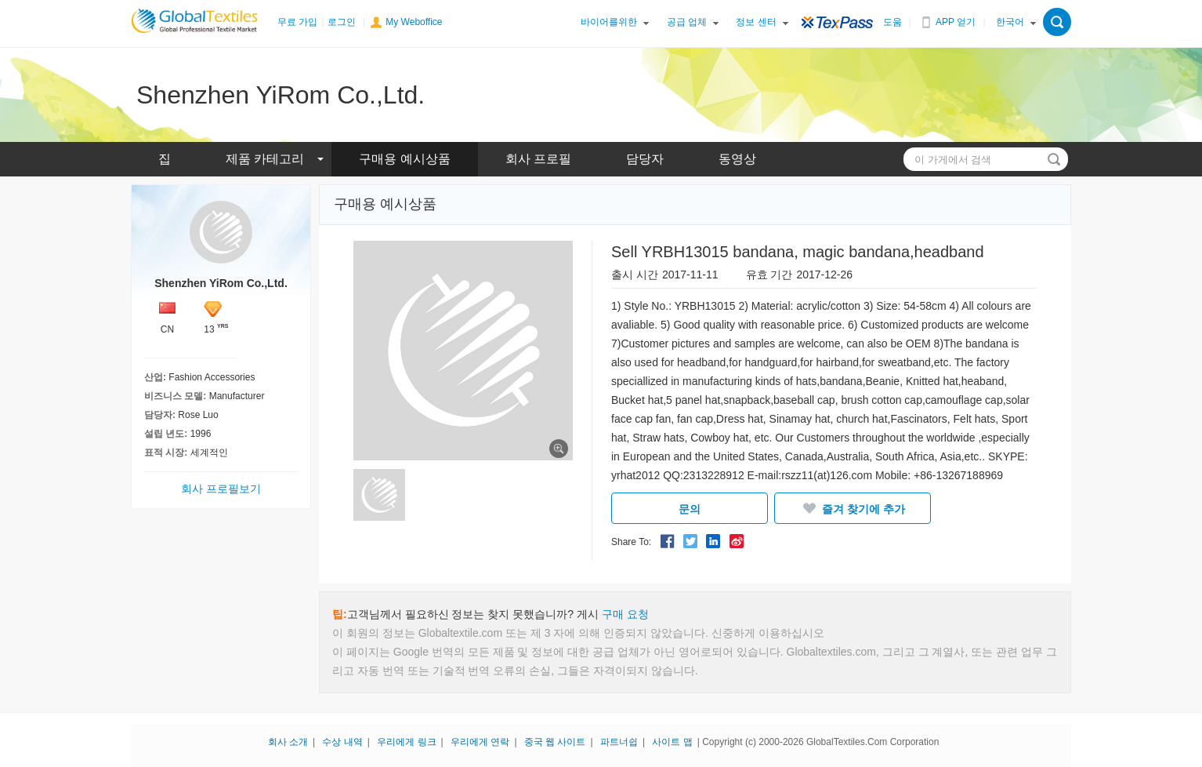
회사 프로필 (538, 158)
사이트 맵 (672, 741)
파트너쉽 (619, 741)
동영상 (737, 158)
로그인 (342, 21)
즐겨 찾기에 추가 (852, 508)
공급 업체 (687, 21)
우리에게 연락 (480, 741)
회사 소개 (288, 741)
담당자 (645, 158)
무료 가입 (297, 21)
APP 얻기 (956, 21)
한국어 (1010, 21)
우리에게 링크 (406, 741)
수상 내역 (342, 741)
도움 (892, 21)
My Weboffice (414, 21)
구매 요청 (625, 614)
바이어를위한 (609, 21)
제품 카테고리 (265, 158)
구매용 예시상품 (404, 158)
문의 (690, 509)
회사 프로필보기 (221, 488)
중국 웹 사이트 (555, 741)
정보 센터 (756, 21)
